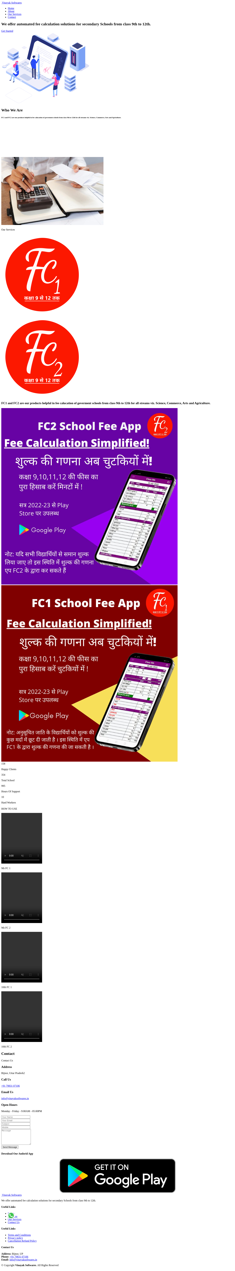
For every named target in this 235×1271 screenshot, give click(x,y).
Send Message (10, 1150)
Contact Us (14, 1225)
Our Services (14, 14)
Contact (12, 17)
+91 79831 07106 (10, 1085)
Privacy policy (15, 1240)
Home (11, 8)
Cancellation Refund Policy (22, 1243)
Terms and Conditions (19, 1238)
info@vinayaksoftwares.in (15, 1098)
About (11, 11)
